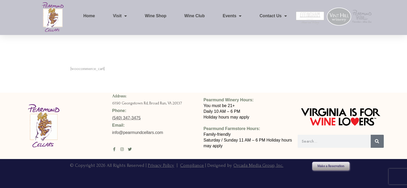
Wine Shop (156, 16)
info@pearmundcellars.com (138, 132)
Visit (120, 16)
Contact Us (273, 16)
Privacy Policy (161, 165)
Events (232, 16)
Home (89, 16)
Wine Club (194, 16)
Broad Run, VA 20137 (165, 103)
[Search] (377, 141)
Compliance (192, 165)
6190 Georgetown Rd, (130, 103)
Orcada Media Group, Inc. (258, 165)
